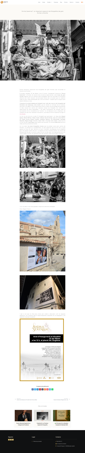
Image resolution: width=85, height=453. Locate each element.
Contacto (77, 2)
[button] (33, 389)
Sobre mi (71, 2)
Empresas (56, 2)
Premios (66, 2)
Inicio (39, 2)
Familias (49, 2)
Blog (61, 2)
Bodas (43, 2)
